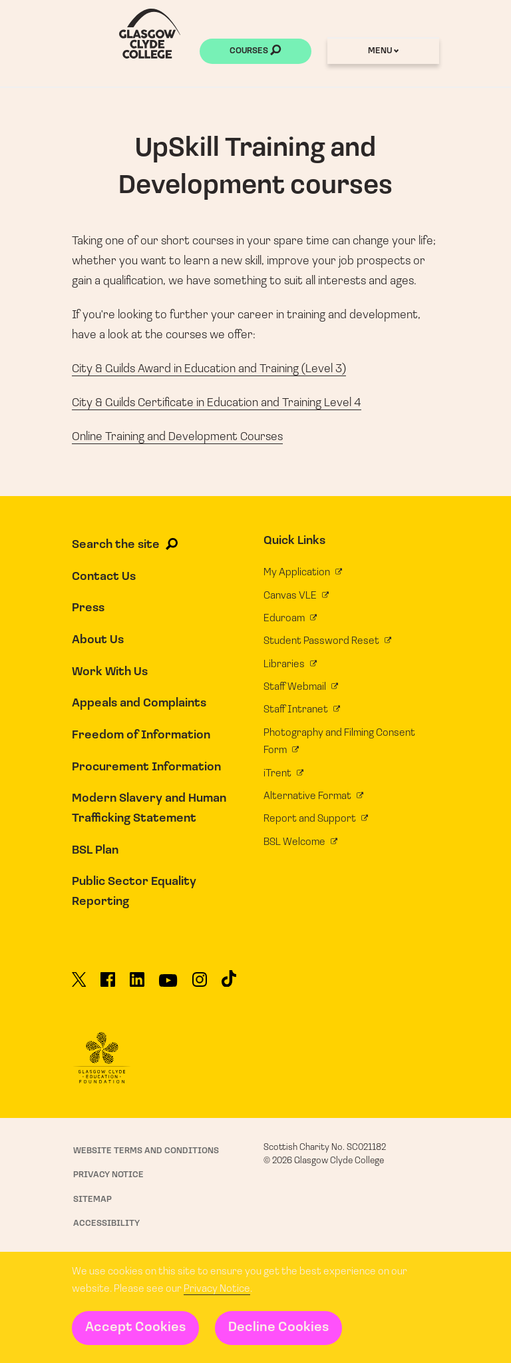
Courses (255, 52)
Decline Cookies (278, 1327)
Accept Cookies (135, 1327)
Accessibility (106, 1223)
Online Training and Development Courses (177, 437)
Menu (383, 51)
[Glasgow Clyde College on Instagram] (199, 984)
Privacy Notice (217, 1289)
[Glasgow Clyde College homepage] (149, 34)
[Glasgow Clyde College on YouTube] (168, 985)
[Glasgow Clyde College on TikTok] (229, 983)
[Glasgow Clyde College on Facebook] (107, 984)
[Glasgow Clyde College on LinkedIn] (137, 984)
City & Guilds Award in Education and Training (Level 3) (209, 369)
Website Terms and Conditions (146, 1151)
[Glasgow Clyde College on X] (79, 984)
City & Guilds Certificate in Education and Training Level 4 (216, 403)
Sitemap (92, 1199)
